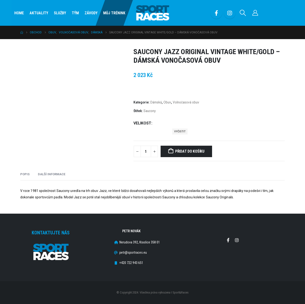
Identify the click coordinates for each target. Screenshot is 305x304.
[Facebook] (216, 13)
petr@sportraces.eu (133, 253)
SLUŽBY (60, 13)
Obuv (167, 102)
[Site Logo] (152, 13)
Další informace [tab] (51, 174)
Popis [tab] (25, 174)
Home (19, 13)
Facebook (228, 240)
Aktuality (39, 13)
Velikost (142, 123)
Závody (91, 13)
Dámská (156, 102)
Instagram (236, 240)
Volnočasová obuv (186, 102)
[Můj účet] (255, 13)
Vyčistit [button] (180, 131)
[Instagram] (230, 13)
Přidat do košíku (189, 151)
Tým (75, 13)
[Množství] (146, 151)
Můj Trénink (114, 13)
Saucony (149, 111)
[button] (243, 13)
